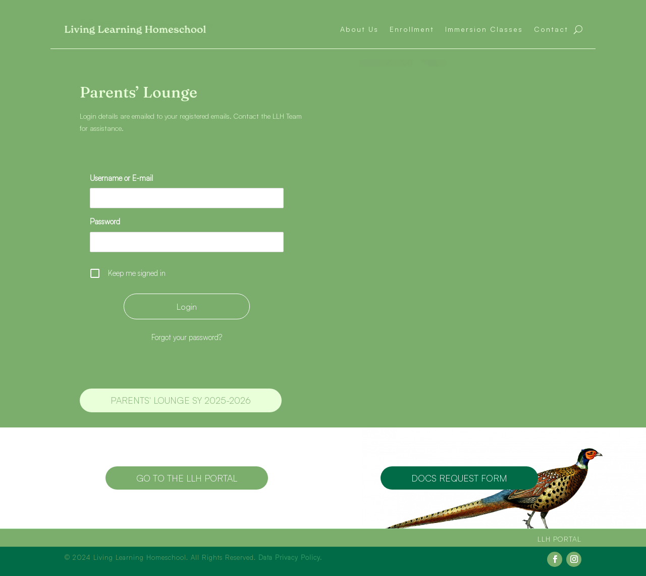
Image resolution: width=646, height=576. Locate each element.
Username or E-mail (121, 178)
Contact (551, 29)
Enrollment (412, 29)
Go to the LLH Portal (186, 478)
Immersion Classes (484, 29)
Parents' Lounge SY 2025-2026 (181, 400)
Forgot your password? (186, 337)
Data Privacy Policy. (290, 557)
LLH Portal (559, 539)
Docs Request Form (459, 478)
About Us (359, 29)
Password (105, 221)
